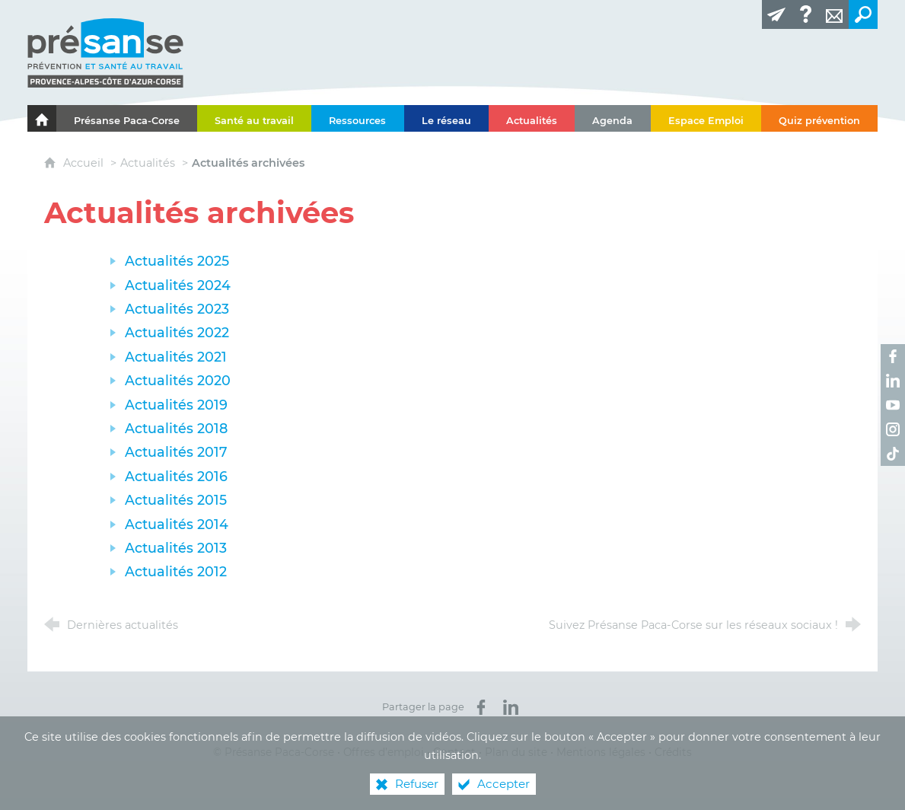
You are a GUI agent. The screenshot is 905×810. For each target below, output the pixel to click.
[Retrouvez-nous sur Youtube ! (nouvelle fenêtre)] (893, 405)
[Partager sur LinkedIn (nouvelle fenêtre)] (511, 707)
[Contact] (834, 14)
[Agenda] (612, 118)
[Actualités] (532, 118)
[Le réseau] (446, 118)
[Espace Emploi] (706, 118)
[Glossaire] (805, 14)
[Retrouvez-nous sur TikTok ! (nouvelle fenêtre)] (893, 454)
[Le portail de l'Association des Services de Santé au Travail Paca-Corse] (41, 118)
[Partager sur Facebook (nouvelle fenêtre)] (481, 707)
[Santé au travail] (254, 118)
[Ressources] (357, 118)
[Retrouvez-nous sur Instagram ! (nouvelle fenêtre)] (893, 429)
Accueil (85, 163)
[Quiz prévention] (819, 118)
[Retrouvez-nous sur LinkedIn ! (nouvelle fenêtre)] (893, 380)
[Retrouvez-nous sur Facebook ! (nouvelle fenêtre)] (893, 356)
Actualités (147, 163)
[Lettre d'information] (776, 14)
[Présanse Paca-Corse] (126, 118)
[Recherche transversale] (863, 14)
